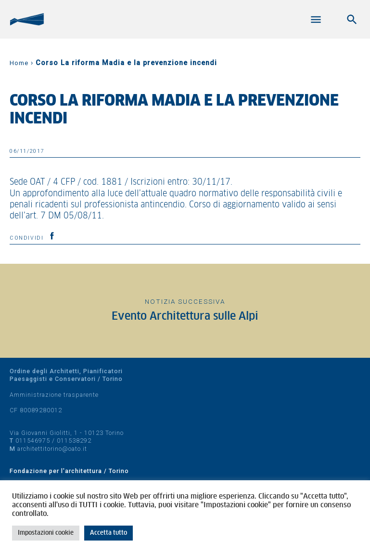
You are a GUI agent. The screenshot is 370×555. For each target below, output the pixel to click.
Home (19, 63)
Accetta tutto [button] (108, 533)
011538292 (74, 440)
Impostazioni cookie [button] (46, 533)
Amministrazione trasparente (54, 394)
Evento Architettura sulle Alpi (185, 316)
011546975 (32, 440)
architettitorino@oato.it (52, 448)
